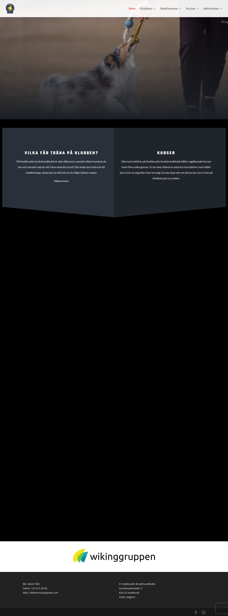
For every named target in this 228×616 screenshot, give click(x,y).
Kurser (191, 8)
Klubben (146, 8)
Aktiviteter (211, 8)
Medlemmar (169, 8)
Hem (132, 8)
